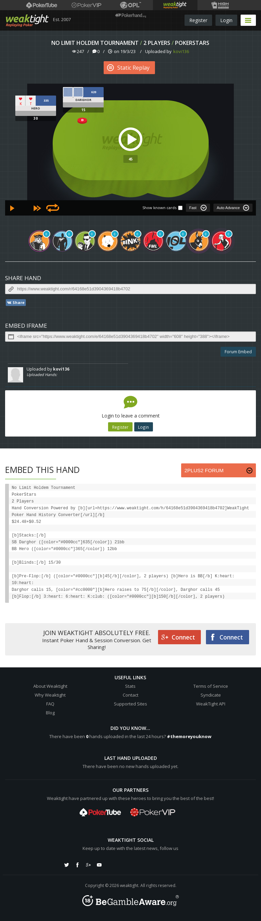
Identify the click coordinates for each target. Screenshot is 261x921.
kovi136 (181, 51)
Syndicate (211, 695)
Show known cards (159, 207)
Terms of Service (210, 686)
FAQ (50, 704)
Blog (50, 713)
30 (36, 118)
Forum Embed (238, 352)
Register (198, 20)
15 (83, 109)
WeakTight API (210, 704)
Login (226, 20)
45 (130, 158)
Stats (130, 686)
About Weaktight (50, 686)
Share (15, 302)
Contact (130, 695)
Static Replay (128, 67)
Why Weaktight (50, 695)
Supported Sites (130, 704)
